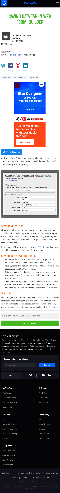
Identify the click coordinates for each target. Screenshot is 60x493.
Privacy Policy (43, 486)
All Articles (34, 77)
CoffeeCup (7, 388)
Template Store (9, 446)
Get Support (13, 477)
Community (44, 415)
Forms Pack (43, 398)
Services (6, 415)
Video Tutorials (45, 424)
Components (7, 465)
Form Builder (6, 77)
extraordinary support (25, 349)
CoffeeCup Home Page (19, 473)
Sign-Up (47, 365)
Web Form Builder (20, 77)
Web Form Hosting (9, 434)
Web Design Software (50, 473)
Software (43, 388)
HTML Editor (49, 340)
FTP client (42, 247)
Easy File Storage (9, 429)
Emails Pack (43, 393)
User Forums (44, 434)
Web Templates (8, 451)
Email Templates (9, 455)
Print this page (11, 152)
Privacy (39, 477)
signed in (17, 55)
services (5, 346)
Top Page (5, 473)
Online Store (35, 473)
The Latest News (9, 398)
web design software (42, 343)
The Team (6, 393)
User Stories (44, 438)
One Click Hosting (9, 424)
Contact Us (7, 407)
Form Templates (8, 460)
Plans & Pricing (8, 438)
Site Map (47, 477)
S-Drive (5, 419)
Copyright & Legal (27, 477)
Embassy (42, 429)
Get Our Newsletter (10, 402)
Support (42, 419)
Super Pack (43, 402)
